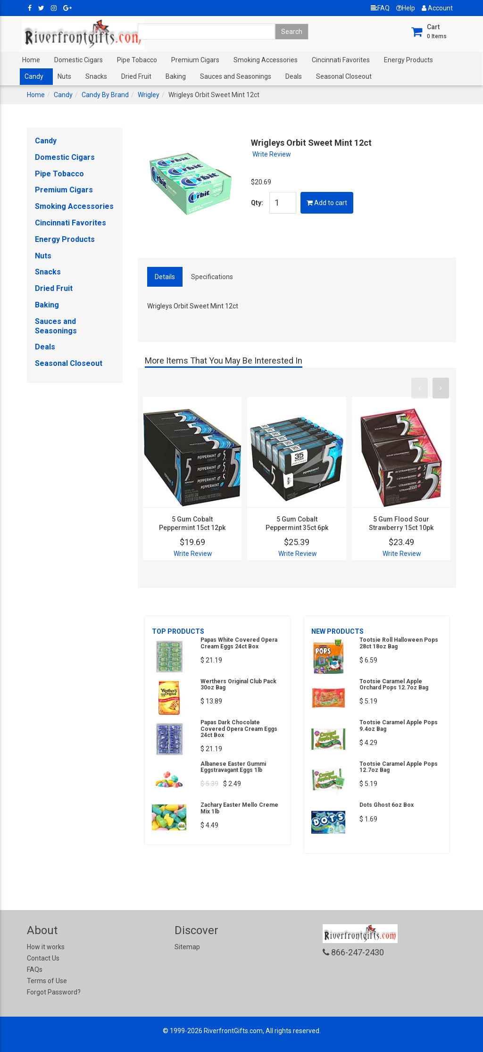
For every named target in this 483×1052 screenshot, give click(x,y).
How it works (46, 947)
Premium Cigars (195, 60)
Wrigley (148, 95)
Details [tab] (165, 277)
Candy (34, 76)
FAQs (34, 969)
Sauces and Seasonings (235, 76)
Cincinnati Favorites (341, 60)
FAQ (380, 8)
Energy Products (408, 60)
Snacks (96, 76)
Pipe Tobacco (137, 60)
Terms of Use (47, 981)
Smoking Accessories (265, 60)
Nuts (64, 76)
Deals (293, 76)
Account (437, 8)
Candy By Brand (105, 95)
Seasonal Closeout (344, 76)
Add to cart (327, 203)
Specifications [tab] (212, 277)
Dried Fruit (136, 76)
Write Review (271, 154)
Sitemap (187, 947)
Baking (176, 76)
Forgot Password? (54, 992)
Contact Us (43, 958)
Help (405, 8)
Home (31, 60)
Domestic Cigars (78, 60)
